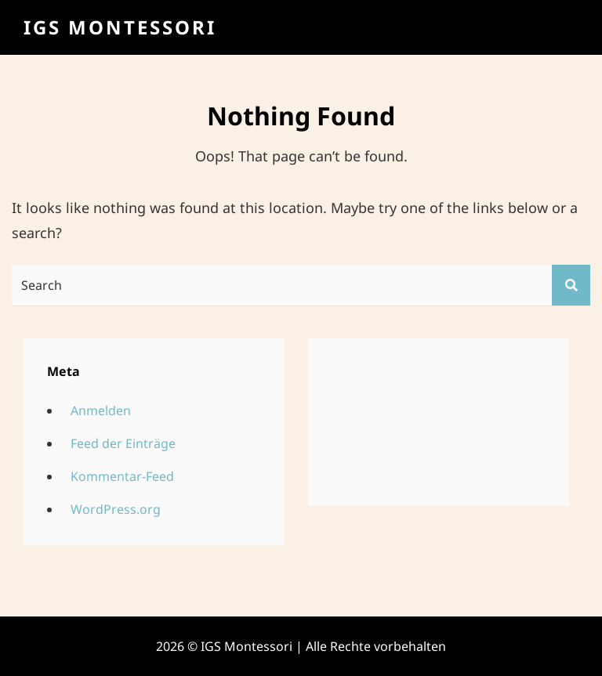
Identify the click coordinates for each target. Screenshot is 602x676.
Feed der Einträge (123, 443)
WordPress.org (116, 509)
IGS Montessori (120, 27)
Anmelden (101, 410)
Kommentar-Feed (122, 476)
